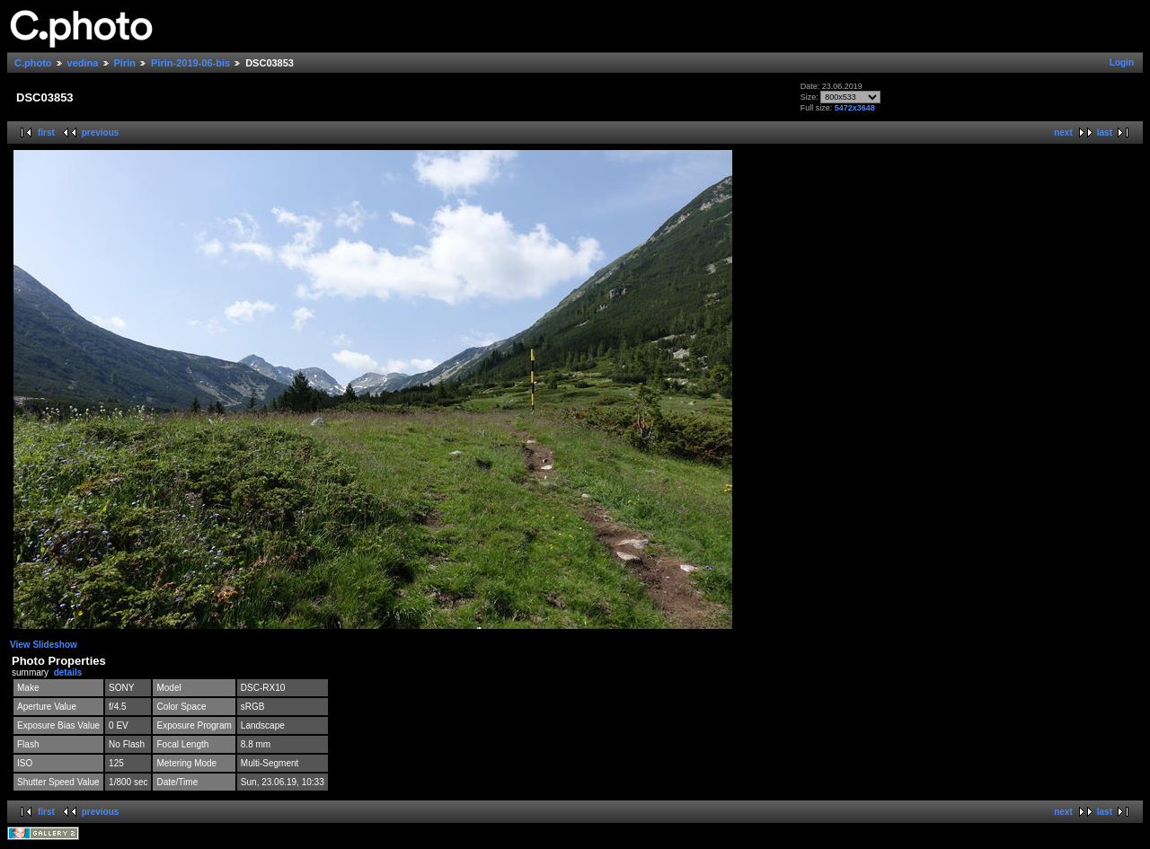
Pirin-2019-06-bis (190, 62)
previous (100, 132)
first (46, 132)
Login (1122, 62)
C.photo (33, 62)
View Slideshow (43, 645)
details (68, 672)
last (1104, 132)
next (1063, 132)
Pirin (125, 62)
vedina (83, 62)
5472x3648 (855, 107)
